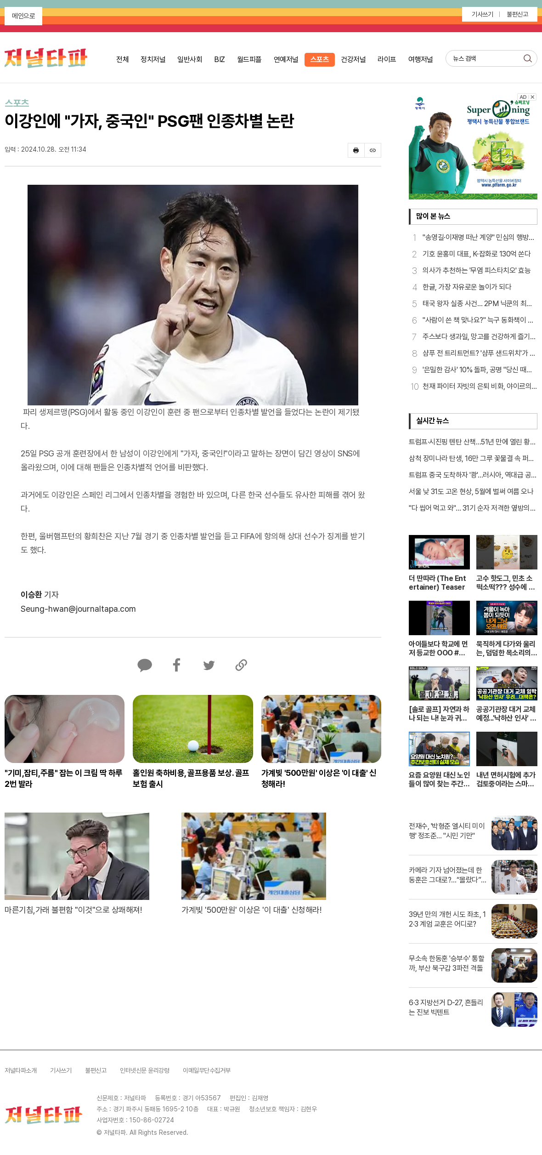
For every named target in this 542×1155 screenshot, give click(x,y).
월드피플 (249, 59)
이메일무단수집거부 (207, 1070)
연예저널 (286, 59)
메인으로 (23, 16)
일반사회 (189, 59)
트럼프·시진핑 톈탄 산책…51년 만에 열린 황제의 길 (472, 443)
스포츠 (320, 59)
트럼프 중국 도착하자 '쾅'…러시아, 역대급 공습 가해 (473, 476)
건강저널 (353, 59)
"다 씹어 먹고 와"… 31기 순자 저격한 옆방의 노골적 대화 (469, 509)
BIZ (219, 59)
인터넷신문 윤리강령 (144, 1070)
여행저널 (420, 59)
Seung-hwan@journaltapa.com (78, 609)
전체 (122, 59)
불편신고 (517, 14)
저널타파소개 (20, 1070)
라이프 (387, 59)
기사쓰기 (482, 14)
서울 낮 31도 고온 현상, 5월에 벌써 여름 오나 (471, 491)
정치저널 (153, 59)
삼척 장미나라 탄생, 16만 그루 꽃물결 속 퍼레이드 (472, 459)
